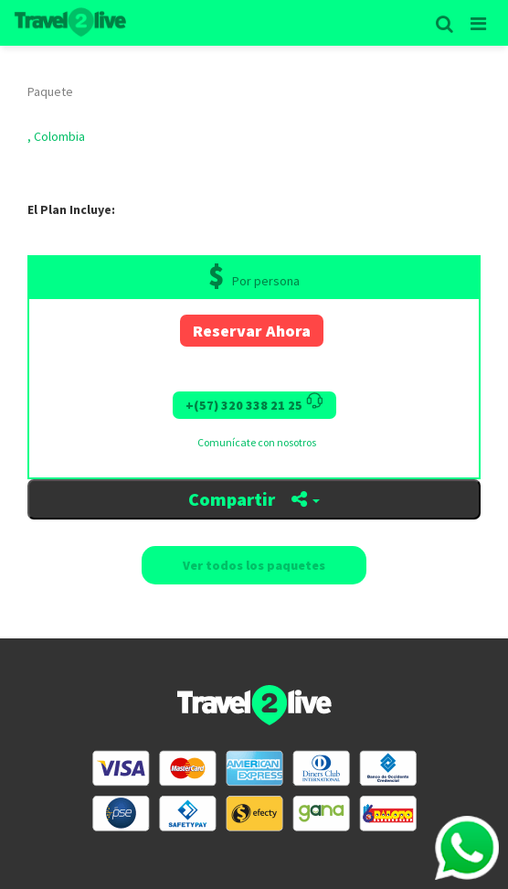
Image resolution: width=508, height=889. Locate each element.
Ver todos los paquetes (254, 565)
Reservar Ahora (252, 330)
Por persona (266, 281)
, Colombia (56, 136)
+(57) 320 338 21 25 (254, 402)
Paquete (50, 91)
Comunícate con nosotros (256, 442)
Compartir (254, 498)
